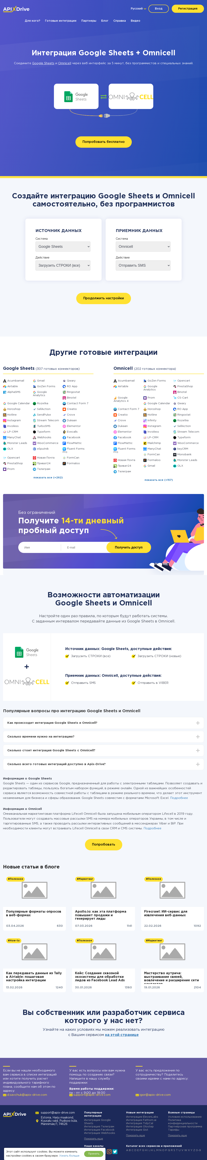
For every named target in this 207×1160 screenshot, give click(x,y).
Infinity (152, 420)
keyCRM (182, 449)
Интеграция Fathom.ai (141, 1120)
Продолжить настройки (103, 298)
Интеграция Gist (137, 1130)
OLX (10, 449)
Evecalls (72, 432)
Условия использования (185, 1117)
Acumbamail (15, 381)
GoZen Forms (46, 386)
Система (41, 239)
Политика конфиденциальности (182, 1122)
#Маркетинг (85, 879)
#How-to (14, 941)
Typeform (43, 432)
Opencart (13, 458)
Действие (42, 258)
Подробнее (179, 798)
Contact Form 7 (77, 403)
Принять (93, 1154)
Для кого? (32, 21)
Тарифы (173, 1130)
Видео (135, 21)
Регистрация (187, 8)
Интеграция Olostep (140, 1127)
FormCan (73, 458)
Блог (104, 21)
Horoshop (13, 409)
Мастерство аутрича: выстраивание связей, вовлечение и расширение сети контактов (171, 978)
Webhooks (44, 437)
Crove (71, 415)
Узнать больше (69, 1156)
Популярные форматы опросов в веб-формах (33, 913)
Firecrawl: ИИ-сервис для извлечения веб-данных (165, 913)
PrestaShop (15, 463)
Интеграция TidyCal (139, 1123)
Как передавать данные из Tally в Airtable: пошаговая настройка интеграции (34, 977)
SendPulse (44, 415)
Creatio (72, 409)
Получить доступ (129, 547)
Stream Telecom (48, 420)
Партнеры (88, 21)
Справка (119, 21)
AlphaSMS (13, 392)
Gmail (41, 381)
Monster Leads (17, 443)
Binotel (71, 398)
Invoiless (13, 426)
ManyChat (14, 437)
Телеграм (43, 469)
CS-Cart (182, 398)
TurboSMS (43, 426)
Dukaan (72, 420)
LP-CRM (12, 432)
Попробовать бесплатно (104, 141)
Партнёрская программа (185, 1127)
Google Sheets (43, 63)
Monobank (184, 454)
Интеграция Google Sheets (97, 1122)
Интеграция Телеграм (99, 1127)
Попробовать (103, 844)
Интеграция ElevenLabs (142, 1117)
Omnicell (64, 63)
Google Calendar (18, 403)
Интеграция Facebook (99, 1130)
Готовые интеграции (60, 21)
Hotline (12, 415)
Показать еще (93, 1139)
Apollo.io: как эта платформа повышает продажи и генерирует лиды (100, 915)
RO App (72, 386)
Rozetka (42, 403)
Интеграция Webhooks (99, 1133)
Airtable (12, 386)
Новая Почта (46, 458)
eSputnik (43, 449)
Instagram (14, 420)
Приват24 (43, 463)
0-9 (198, 1150)
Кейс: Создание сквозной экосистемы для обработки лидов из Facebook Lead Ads (100, 977)
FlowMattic (74, 443)
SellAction (43, 409)
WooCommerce (47, 443)
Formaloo (73, 463)
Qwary (71, 381)
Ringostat (73, 392)
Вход (158, 8)
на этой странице (122, 1035)
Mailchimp (154, 443)
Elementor (74, 426)
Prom (11, 469)
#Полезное (15, 879)
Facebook (73, 437)
